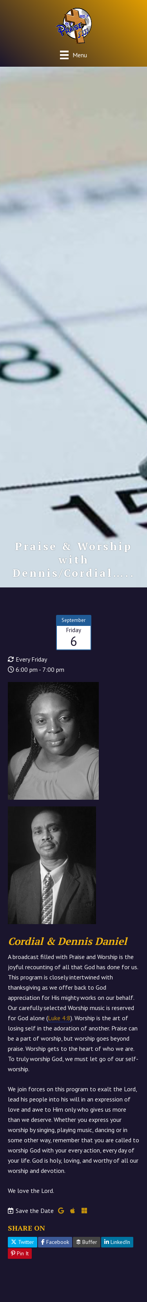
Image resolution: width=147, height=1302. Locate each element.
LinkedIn (117, 1241)
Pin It (20, 1253)
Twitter (22, 1241)
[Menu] (73, 55)
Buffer (86, 1241)
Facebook (55, 1241)
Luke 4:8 (59, 1018)
